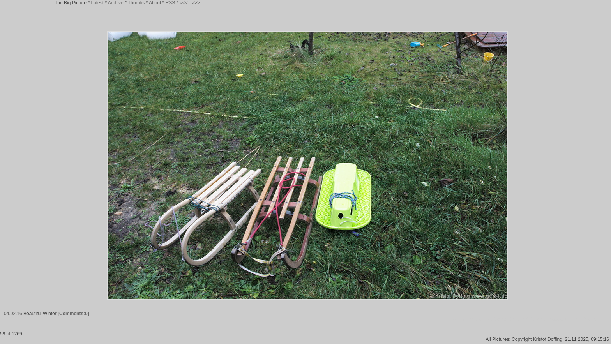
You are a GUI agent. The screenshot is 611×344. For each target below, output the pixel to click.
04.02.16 (13, 313)
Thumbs (136, 2)
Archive (116, 2)
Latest (97, 2)
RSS (170, 2)
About (155, 2)
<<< (184, 2)
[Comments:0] (73, 313)
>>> (196, 2)
